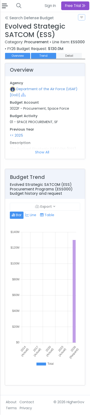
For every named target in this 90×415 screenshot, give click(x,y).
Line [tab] (30, 215)
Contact (26, 402)
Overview (18, 56)
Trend (43, 56)
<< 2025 (16, 135)
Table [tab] (47, 215)
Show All (42, 152)
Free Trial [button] (75, 5)
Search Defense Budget (29, 17)
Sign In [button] (50, 5)
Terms (11, 408)
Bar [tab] (17, 215)
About (11, 402)
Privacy (26, 408)
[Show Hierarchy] (23, 95)
